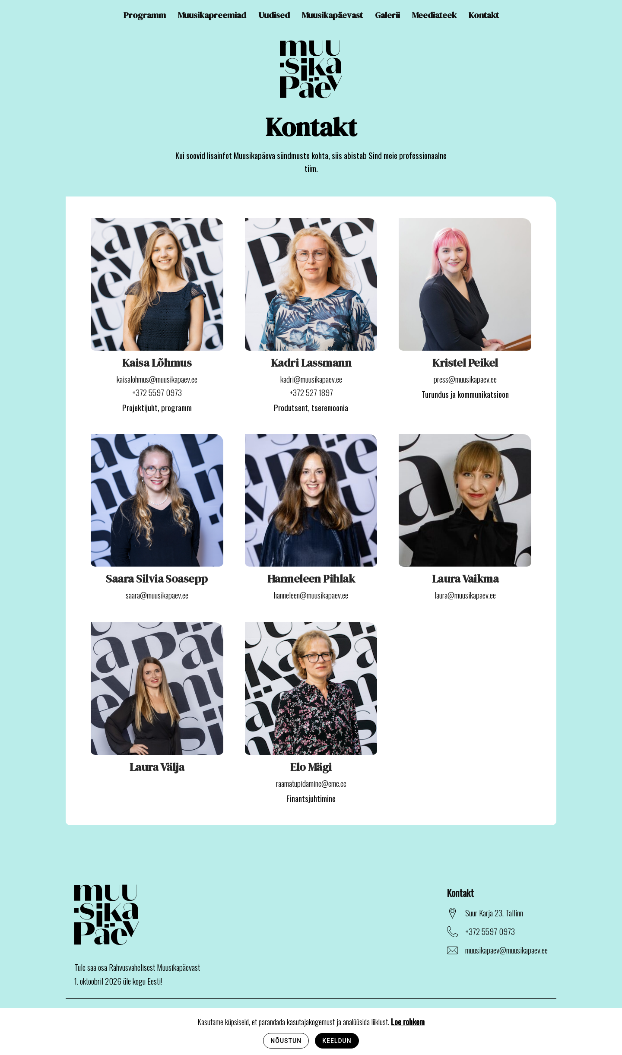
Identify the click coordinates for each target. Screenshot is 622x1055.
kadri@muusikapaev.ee (311, 379)
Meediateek (434, 15)
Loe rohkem (408, 1021)
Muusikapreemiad (212, 15)
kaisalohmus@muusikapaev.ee (157, 379)
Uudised (274, 15)
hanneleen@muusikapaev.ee (311, 595)
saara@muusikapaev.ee (157, 595)
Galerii (387, 15)
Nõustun (285, 1040)
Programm (145, 15)
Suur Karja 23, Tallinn (494, 912)
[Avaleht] (311, 70)
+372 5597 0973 (157, 392)
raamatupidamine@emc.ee (311, 783)
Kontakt (484, 15)
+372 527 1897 (311, 392)
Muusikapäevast (332, 15)
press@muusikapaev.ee (465, 379)
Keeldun (336, 1040)
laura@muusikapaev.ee (465, 595)
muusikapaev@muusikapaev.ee (506, 950)
